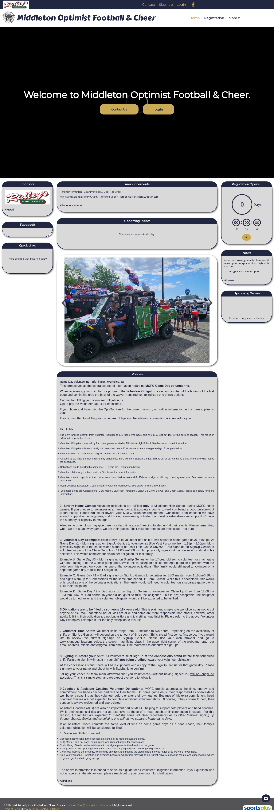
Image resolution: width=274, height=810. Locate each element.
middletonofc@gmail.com (98, 645)
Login (159, 109)
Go (246, 237)
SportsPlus (76, 805)
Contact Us (119, 109)
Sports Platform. (102, 805)
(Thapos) (88, 805)
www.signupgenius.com (76, 641)
